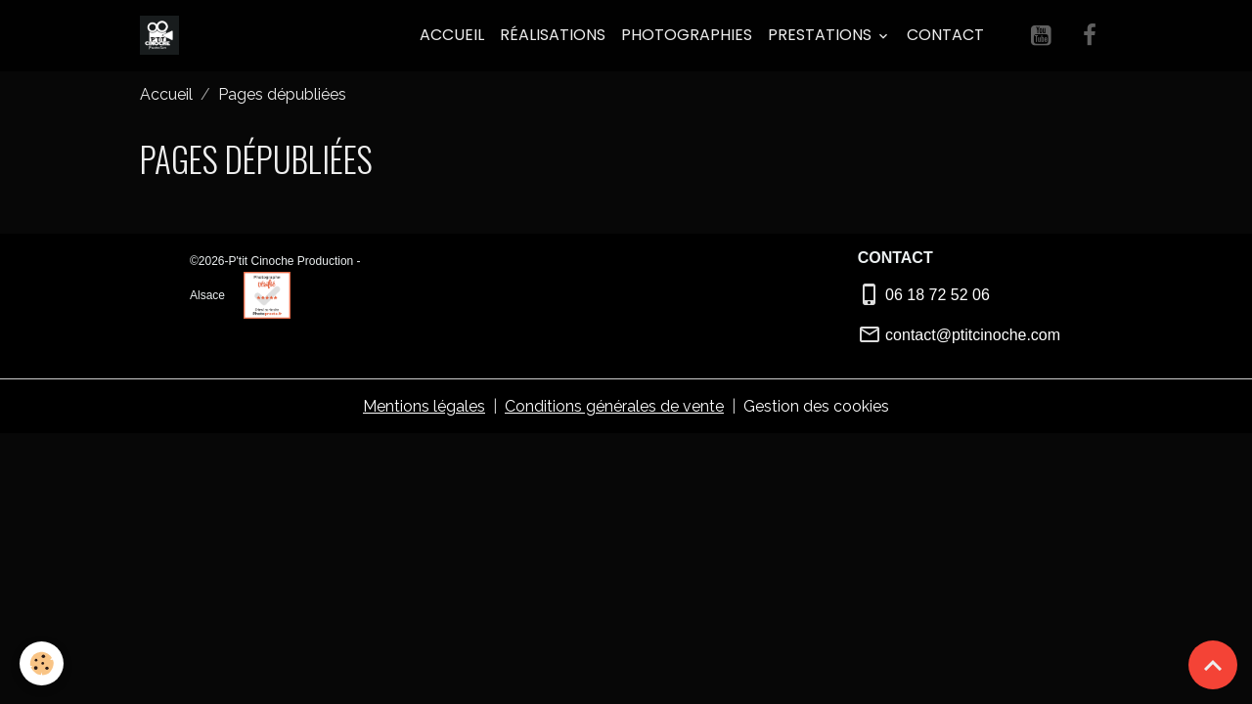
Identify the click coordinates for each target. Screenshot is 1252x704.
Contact (945, 34)
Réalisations (552, 34)
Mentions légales (424, 406)
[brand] (163, 35)
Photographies (686, 34)
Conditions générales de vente (614, 406)
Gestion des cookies (816, 406)
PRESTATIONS (821, 34)
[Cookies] (42, 663)
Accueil (452, 34)
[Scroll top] (1212, 664)
